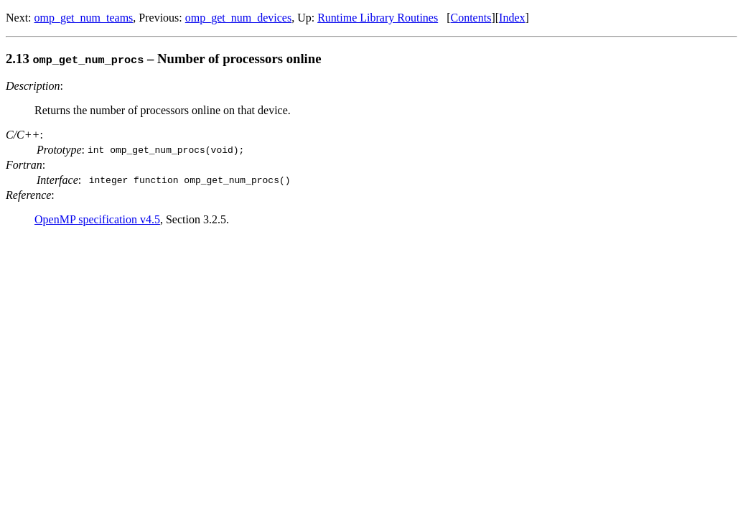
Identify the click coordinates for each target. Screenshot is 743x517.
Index (512, 17)
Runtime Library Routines (377, 17)
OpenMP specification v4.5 (97, 219)
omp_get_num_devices (238, 17)
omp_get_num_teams (84, 17)
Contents (471, 17)
